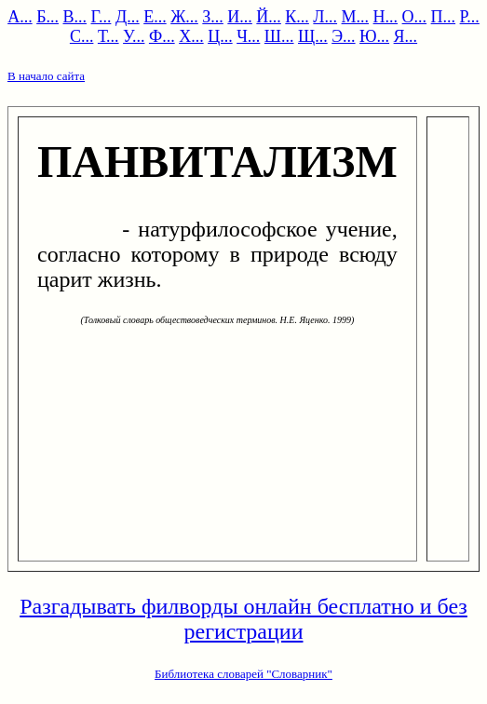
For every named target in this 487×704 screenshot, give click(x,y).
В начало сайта (46, 76)
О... (414, 16)
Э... (343, 36)
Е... (155, 16)
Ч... (248, 36)
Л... (325, 16)
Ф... (162, 36)
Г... (101, 16)
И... (239, 16)
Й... (268, 16)
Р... (470, 16)
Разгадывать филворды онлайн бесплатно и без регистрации (243, 618)
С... (82, 36)
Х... (191, 36)
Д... (127, 16)
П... (443, 16)
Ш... (279, 36)
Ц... (220, 36)
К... (297, 16)
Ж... (184, 16)
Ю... (374, 36)
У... (133, 36)
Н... (386, 16)
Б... (47, 16)
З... (212, 16)
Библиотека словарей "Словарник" (243, 674)
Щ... (313, 36)
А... (20, 16)
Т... (108, 36)
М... (356, 16)
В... (74, 16)
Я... (406, 36)
